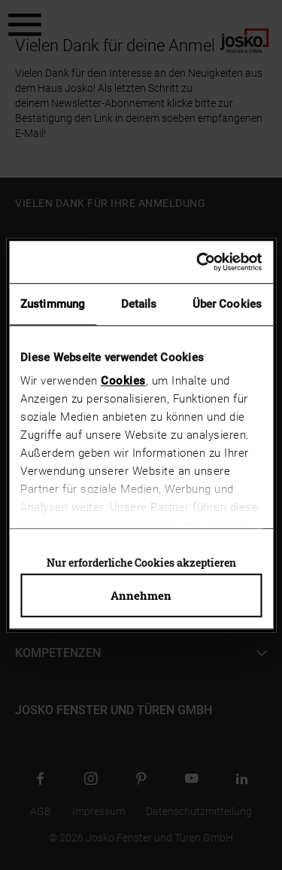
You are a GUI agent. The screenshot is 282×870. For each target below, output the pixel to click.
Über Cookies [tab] (227, 304)
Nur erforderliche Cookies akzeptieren (141, 562)
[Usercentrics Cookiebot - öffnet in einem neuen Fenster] (199, 262)
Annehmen (141, 595)
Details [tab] (139, 304)
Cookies (123, 381)
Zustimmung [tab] (52, 304)
